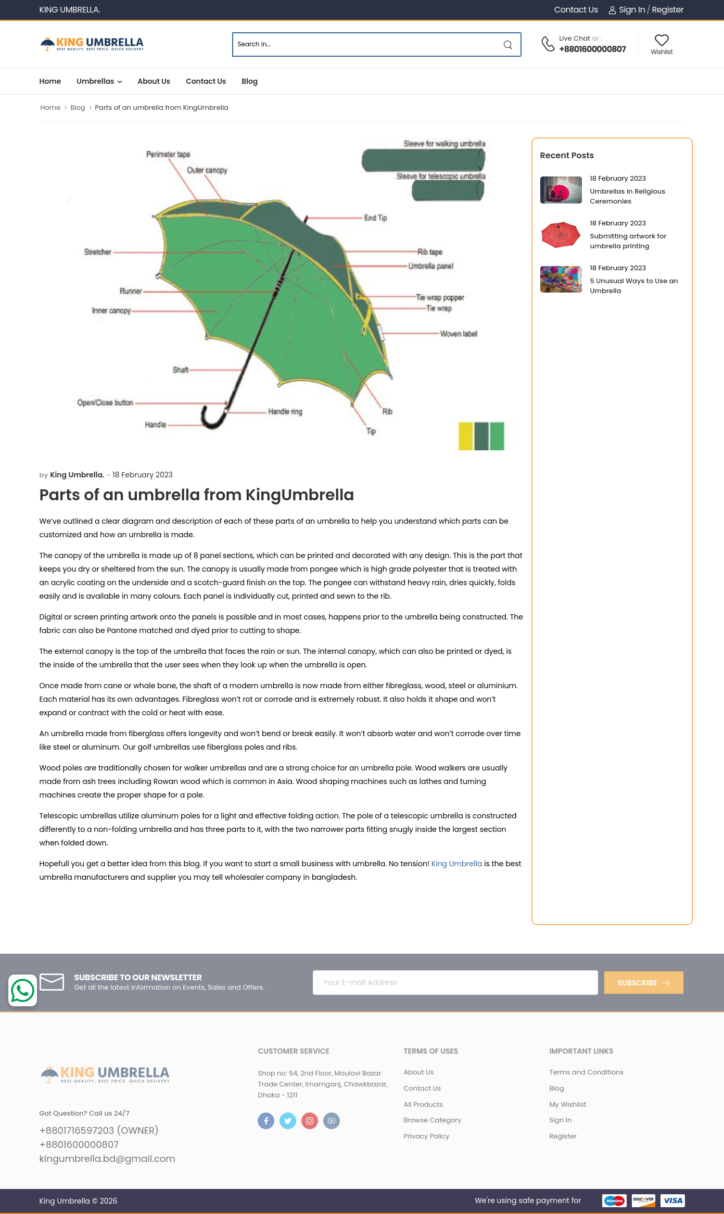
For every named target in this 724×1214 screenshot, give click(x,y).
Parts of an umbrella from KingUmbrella (161, 107)
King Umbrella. (77, 475)
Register (667, 10)
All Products (423, 1104)
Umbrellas (95, 81)
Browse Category (432, 1120)
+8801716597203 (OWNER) (99, 1130)
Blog (250, 81)
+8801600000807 (592, 49)
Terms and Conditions (586, 1072)
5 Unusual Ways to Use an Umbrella (634, 286)
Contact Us (576, 10)
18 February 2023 (142, 475)
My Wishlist (567, 1104)
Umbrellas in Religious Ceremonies (628, 196)
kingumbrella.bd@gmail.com (107, 1159)
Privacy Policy (426, 1136)
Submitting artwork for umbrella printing (628, 241)
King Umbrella (456, 863)
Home (50, 81)
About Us (153, 81)
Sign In (626, 10)
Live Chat (574, 38)
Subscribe (637, 983)
